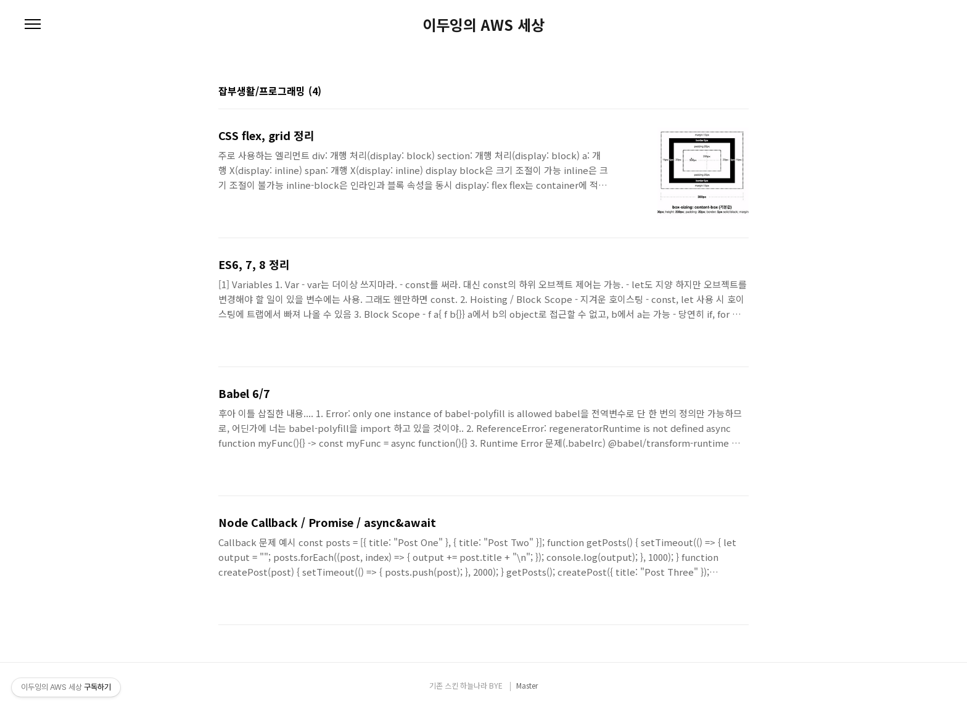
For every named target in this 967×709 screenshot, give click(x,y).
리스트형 (741, 92)
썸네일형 (724, 92)
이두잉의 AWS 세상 (483, 24)
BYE (496, 685)
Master (527, 685)
